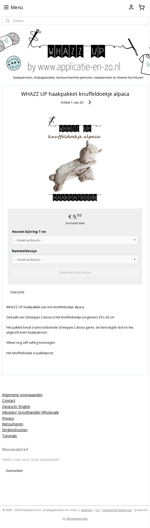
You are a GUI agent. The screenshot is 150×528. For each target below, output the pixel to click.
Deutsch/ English (16, 406)
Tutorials (9, 435)
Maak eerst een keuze (75, 272)
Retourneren (12, 424)
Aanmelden (14, 470)
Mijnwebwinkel (77, 518)
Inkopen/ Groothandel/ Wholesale (30, 412)
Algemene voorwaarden (22, 394)
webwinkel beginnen (117, 510)
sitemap (86, 510)
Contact (8, 400)
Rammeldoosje (24, 251)
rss (97, 510)
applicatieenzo (16, 485)
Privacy (8, 418)
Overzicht (17, 292)
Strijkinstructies (15, 429)
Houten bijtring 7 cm (29, 231)
